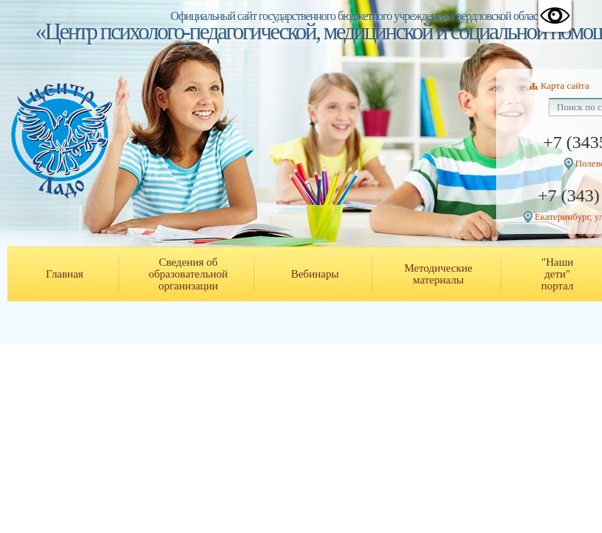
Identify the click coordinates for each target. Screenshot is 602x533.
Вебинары (315, 274)
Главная (64, 274)
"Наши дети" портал (557, 274)
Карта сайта (565, 85)
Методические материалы (438, 274)
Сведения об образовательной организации (188, 274)
